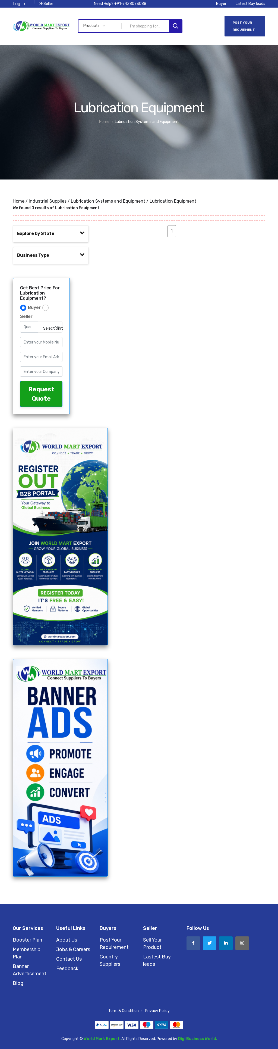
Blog (18, 983)
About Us (66, 940)
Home (18, 201)
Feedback (67, 968)
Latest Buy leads (250, 3)
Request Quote (41, 394)
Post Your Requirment (244, 26)
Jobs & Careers (73, 949)
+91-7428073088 (130, 3)
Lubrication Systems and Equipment (108, 201)
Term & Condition (123, 1010)
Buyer (221, 3)
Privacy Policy (157, 1010)
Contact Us (69, 959)
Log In (19, 3)
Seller (46, 3)
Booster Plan (27, 940)
